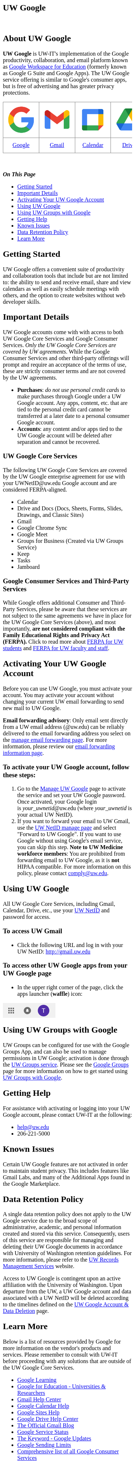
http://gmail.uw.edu (68, 951)
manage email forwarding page (47, 740)
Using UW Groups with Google (53, 212)
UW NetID (87, 910)
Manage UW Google (64, 789)
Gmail (57, 145)
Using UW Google (38, 206)
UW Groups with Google (32, 1078)
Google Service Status (42, 1432)
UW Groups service (34, 1065)
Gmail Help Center (39, 1399)
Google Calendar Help (43, 1406)
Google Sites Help (38, 1412)
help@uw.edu (33, 1127)
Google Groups (111, 1065)
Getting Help (32, 219)
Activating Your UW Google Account (60, 199)
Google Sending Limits (44, 1445)
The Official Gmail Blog (45, 1425)
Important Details (37, 193)
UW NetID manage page (63, 828)
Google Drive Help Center (47, 1419)
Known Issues (33, 225)
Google (21, 145)
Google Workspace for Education (47, 67)
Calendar (92, 145)
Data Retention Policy (42, 232)
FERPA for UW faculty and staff (70, 648)
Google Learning (37, 1380)
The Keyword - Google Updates (54, 1438)
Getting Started (34, 186)
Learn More (31, 238)
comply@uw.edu (87, 873)
